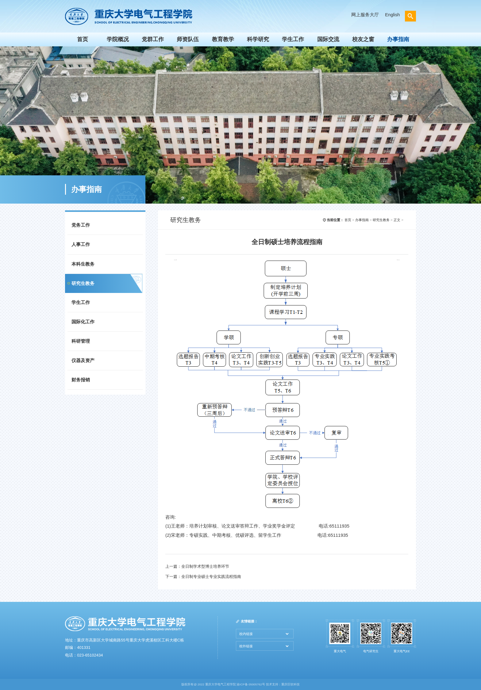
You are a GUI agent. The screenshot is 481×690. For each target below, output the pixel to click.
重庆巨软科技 (290, 684)
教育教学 (223, 39)
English (392, 14)
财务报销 (80, 379)
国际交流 (328, 39)
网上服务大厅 (365, 14)
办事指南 (398, 39)
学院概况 (118, 39)
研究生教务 (82, 283)
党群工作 (153, 39)
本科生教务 (82, 264)
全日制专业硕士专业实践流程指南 (211, 576)
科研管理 (80, 341)
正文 (397, 220)
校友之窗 (363, 39)
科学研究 (258, 39)
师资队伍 (188, 39)
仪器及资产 (82, 360)
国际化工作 (82, 321)
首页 (82, 39)
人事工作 (80, 244)
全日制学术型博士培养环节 (205, 566)
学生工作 (293, 39)
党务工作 (80, 225)
